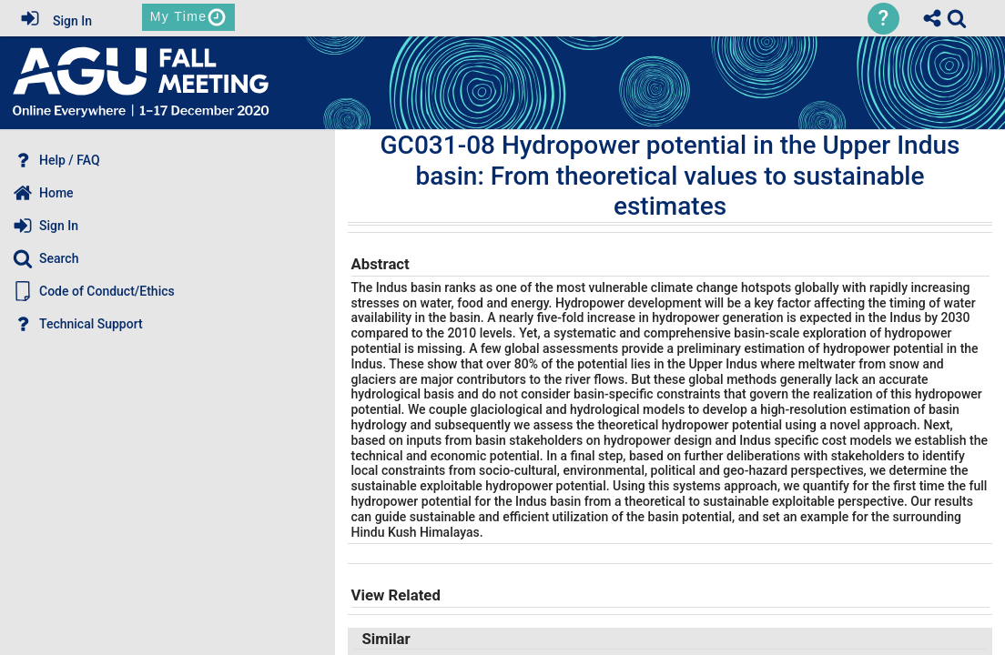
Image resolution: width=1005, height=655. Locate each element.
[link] (957, 18)
